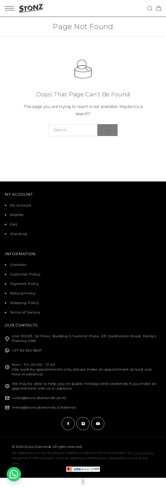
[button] (83, 482)
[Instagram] (83, 423)
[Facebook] (68, 423)
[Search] (149, 8)
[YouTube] (97, 423)
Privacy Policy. (143, 452)
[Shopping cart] (158, 9)
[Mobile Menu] (9, 8)
